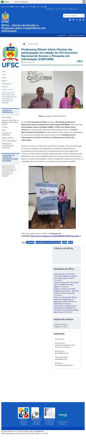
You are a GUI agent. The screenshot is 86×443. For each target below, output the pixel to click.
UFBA (64, 251)
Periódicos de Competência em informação (8, 146)
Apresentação (7, 117)
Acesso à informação (21, 2)
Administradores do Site (77, 35)
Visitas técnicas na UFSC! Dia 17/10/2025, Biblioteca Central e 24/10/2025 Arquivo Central (65, 284)
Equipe (4, 77)
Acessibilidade (50, 9)
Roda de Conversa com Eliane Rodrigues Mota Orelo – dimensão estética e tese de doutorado (66, 299)
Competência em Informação (48, 251)
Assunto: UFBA (33, 44)
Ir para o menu (19, 6)
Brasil (7, 2)
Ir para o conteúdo (7, 6)
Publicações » (6, 83)
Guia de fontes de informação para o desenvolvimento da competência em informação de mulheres (9, 97)
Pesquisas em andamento (7, 134)
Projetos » (5, 86)
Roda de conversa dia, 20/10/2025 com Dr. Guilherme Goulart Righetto (66, 293)
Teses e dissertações (9, 141)
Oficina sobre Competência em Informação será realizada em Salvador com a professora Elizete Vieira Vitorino (66, 317)
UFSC (71, 251)
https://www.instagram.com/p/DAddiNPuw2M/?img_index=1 (55, 244)
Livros (4, 130)
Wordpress (39, 440)
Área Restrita (62, 35)
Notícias (4, 80)
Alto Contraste (61, 9)
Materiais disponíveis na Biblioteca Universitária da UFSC (10, 122)
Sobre (4, 74)
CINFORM (30, 251)
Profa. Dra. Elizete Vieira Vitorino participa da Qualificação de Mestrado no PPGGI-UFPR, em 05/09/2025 (65, 309)
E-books (5, 127)
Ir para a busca (30, 6)
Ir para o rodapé (41, 6)
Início (3, 71)
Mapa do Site (73, 9)
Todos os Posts (7, 89)
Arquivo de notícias (61, 333)
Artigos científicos (8, 138)
